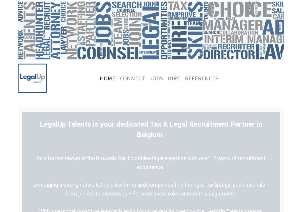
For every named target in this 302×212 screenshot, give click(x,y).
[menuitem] (107, 78)
